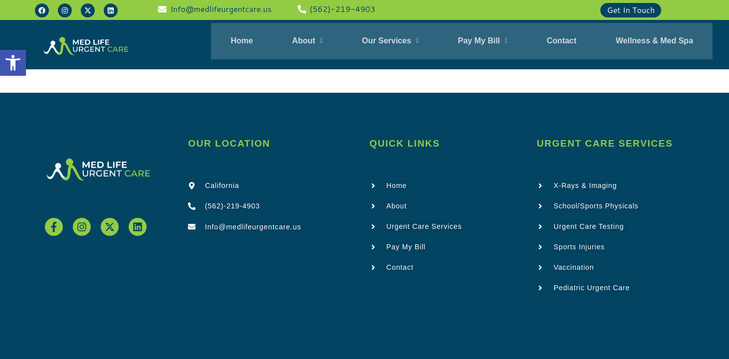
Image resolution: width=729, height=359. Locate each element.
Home (255, 42)
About (315, 42)
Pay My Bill (480, 42)
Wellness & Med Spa (641, 42)
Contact (554, 42)
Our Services (392, 42)
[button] (13, 63)
